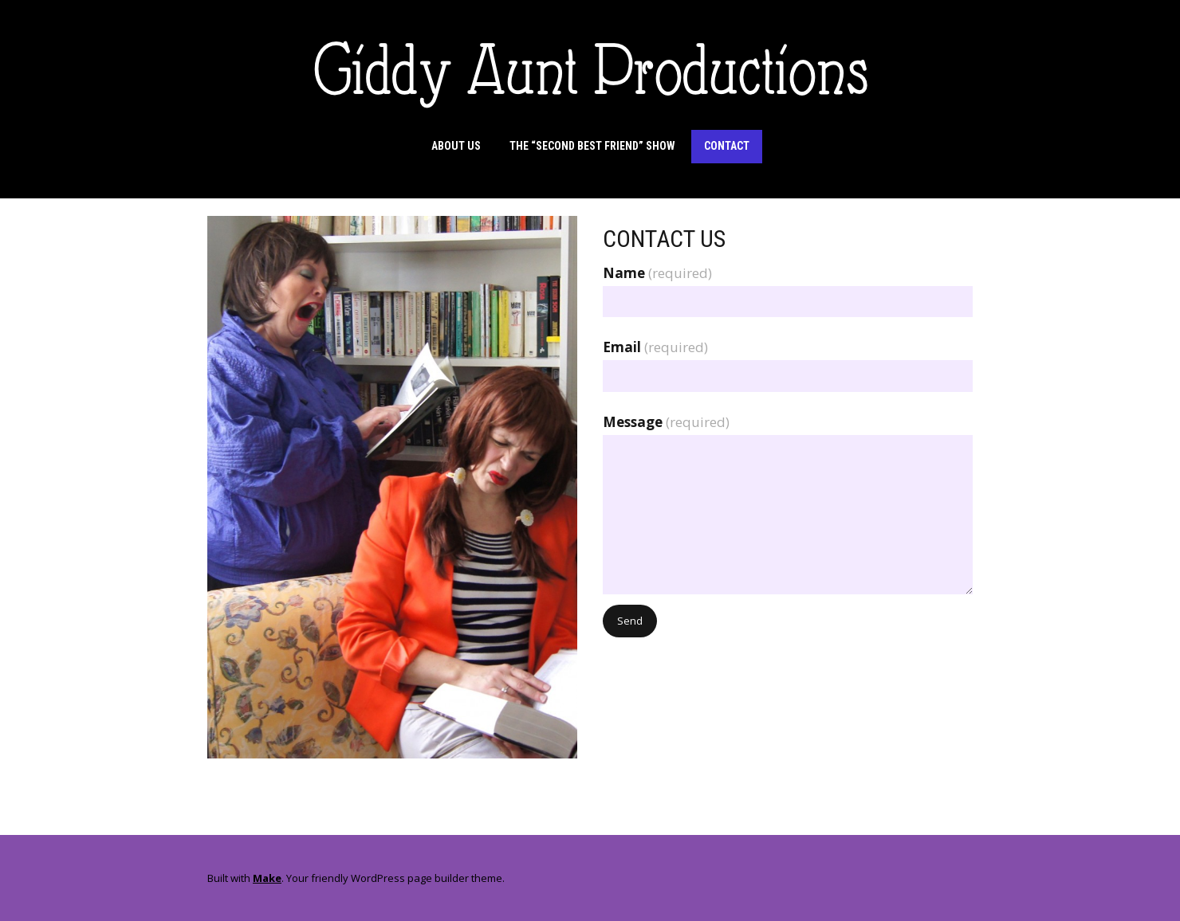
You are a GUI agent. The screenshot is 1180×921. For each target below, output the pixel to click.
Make (267, 878)
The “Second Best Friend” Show (592, 145)
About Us (456, 145)
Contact (726, 145)
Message (666, 422)
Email (655, 347)
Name (657, 273)
